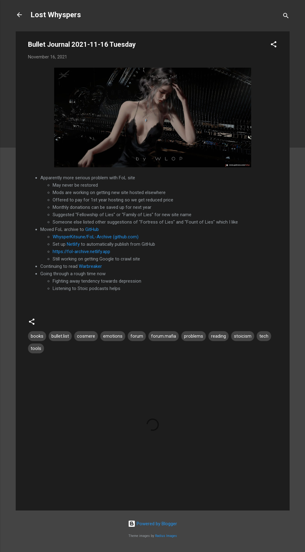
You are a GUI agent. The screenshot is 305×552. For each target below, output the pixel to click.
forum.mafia (163, 336)
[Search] (286, 16)
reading (218, 336)
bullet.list (60, 336)
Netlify (73, 244)
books (37, 336)
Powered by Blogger (152, 523)
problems (193, 336)
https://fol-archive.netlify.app (81, 251)
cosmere (86, 336)
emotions (112, 336)
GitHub (92, 229)
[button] (273, 45)
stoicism (242, 336)
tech (263, 336)
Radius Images (166, 536)
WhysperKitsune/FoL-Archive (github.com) (95, 237)
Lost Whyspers (55, 14)
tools (36, 348)
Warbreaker (90, 266)
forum (136, 336)
